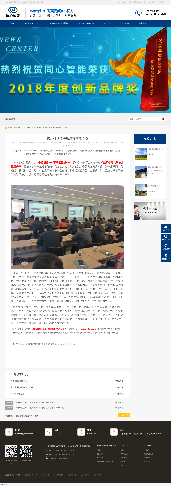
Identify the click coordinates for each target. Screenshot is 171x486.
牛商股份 (56, 454)
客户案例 (125, 23)
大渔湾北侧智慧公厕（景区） (23, 387)
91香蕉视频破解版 (86, 23)
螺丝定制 (73, 475)
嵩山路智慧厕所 (17, 394)
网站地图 (161, 2)
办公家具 (45, 475)
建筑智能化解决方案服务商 (27, 416)
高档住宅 (123, 450)
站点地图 (147, 461)
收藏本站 (152, 2)
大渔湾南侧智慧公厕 (19, 381)
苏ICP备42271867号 (68, 450)
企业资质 (142, 23)
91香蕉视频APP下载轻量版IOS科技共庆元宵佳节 (35, 403)
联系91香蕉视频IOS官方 (137, 2)
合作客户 (100, 454)
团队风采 (100, 458)
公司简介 (100, 450)
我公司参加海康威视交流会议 (57, 128)
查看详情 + (119, 403)
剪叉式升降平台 (30, 475)
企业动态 (38, 128)
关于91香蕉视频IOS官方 (106, 446)
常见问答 (147, 458)
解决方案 (107, 23)
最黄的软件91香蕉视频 (59, 23)
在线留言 (122, 2)
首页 (12, 23)
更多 (122, 465)
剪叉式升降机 (59, 475)
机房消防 (97, 475)
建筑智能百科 (149, 454)
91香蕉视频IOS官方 (32, 23)
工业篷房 (85, 475)
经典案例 (124, 446)
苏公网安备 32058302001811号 (57, 457)
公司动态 (147, 450)
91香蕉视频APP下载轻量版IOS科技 (105, 143)
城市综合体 (124, 454)
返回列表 (124, 415)
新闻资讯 (27, 128)
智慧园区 (123, 461)
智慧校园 (123, 458)
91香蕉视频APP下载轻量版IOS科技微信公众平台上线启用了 (40, 408)
